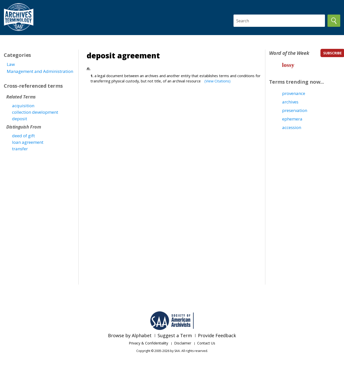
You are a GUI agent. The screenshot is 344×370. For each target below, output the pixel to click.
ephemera (292, 119)
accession (291, 127)
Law (11, 64)
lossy (288, 65)
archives (290, 102)
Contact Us (206, 343)
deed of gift (23, 136)
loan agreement (27, 142)
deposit (19, 118)
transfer (20, 149)
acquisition (23, 105)
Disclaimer (182, 343)
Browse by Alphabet (130, 335)
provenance (293, 93)
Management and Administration (40, 71)
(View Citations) (217, 80)
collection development (35, 112)
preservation (294, 110)
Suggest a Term (175, 335)
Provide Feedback (217, 335)
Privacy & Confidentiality (148, 343)
